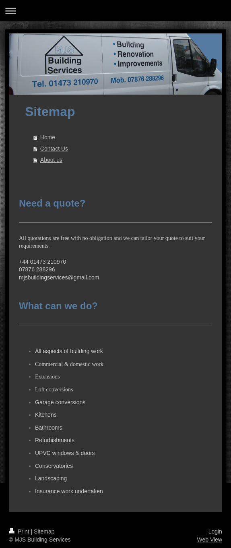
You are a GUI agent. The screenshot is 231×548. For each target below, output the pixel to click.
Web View (209, 539)
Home (47, 137)
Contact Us (54, 148)
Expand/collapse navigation (115, 10)
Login (215, 531)
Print (20, 531)
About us (51, 160)
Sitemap (44, 531)
